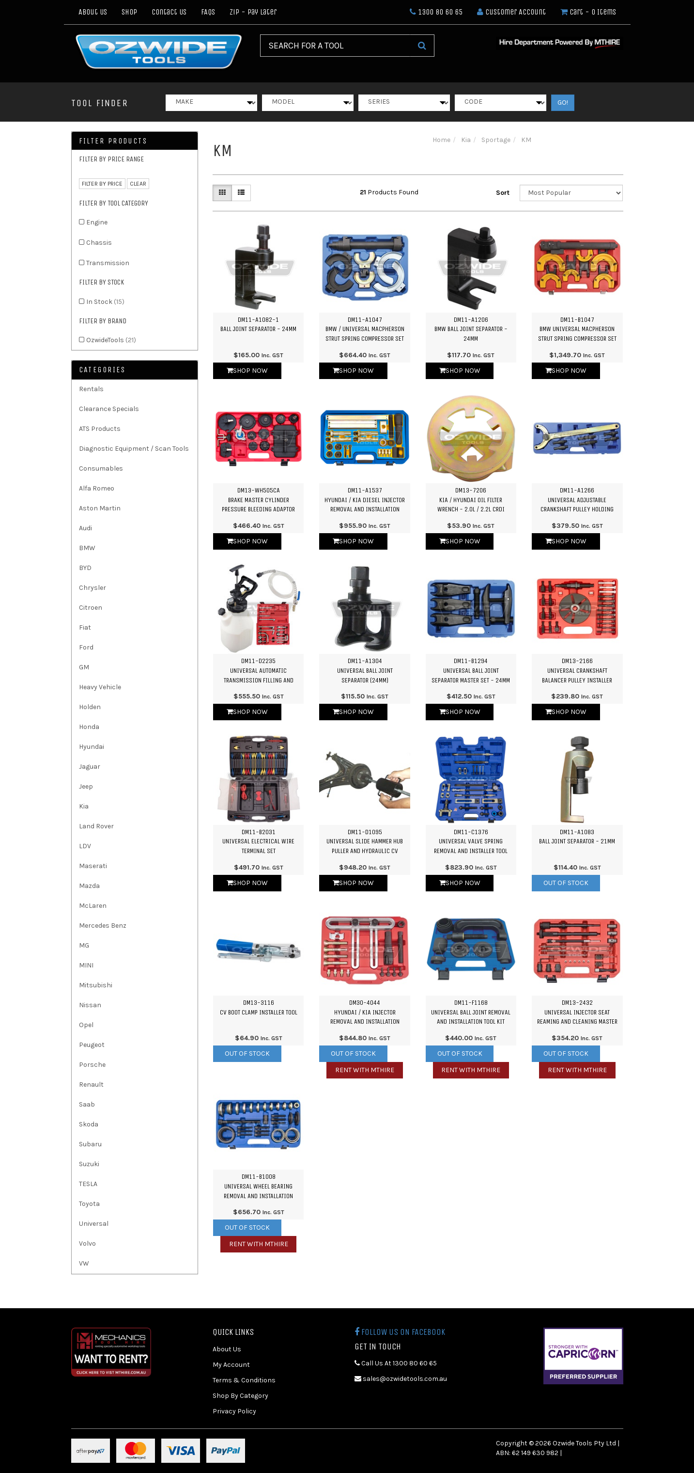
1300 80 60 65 (436, 11)
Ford (86, 647)
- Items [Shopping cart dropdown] (588, 11)
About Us (92, 11)
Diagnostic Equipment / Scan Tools (134, 448)
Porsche (92, 1065)
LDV (85, 846)
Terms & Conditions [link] (244, 1380)
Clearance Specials (109, 409)
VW (84, 1263)
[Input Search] (335, 45)
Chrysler (92, 588)
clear (138, 183)
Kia (84, 806)
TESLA (88, 1184)
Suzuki (89, 1164)
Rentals (91, 389)
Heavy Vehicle (100, 687)
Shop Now (247, 370)
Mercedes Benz (102, 925)
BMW (87, 548)
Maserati (93, 866)
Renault (91, 1084)
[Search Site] (422, 45)
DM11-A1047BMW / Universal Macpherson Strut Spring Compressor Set (364, 329)
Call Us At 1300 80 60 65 (396, 1363)
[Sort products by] (571, 193)
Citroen (90, 607)
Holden (90, 707)
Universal (93, 1224)
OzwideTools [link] (111, 340)
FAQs (208, 11)
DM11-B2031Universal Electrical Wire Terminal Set (258, 841)
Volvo (87, 1243)
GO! (562, 102)
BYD (85, 568)
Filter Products (113, 141)
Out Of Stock (565, 883)
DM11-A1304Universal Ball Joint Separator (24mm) (365, 670)
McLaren (93, 906)
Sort (502, 193)
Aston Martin (100, 508)
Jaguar (89, 766)
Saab (87, 1104)
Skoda (88, 1124)
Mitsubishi (95, 985)
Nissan (90, 1005)
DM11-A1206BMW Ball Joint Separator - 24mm (471, 329)
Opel (86, 1025)
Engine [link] (97, 222)
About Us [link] (227, 1349)
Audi (85, 528)
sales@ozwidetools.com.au (401, 1379)
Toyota (89, 1204)
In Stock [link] (105, 302)
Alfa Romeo (96, 488)
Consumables (101, 468)
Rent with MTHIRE (364, 1070)
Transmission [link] (107, 263)
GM (84, 667)
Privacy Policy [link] (234, 1411)
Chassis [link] (99, 242)
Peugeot (92, 1045)
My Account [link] (231, 1365)
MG (84, 945)
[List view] (241, 193)
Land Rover (96, 826)
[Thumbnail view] (222, 193)
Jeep (86, 786)
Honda (89, 727)
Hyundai (91, 747)
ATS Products (100, 429)
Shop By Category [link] (240, 1396)
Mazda (89, 886)
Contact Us (169, 11)
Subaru (90, 1144)
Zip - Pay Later (253, 11)
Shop (129, 11)
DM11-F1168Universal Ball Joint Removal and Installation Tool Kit (470, 1012)
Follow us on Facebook (400, 1332)
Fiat (85, 627)
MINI (86, 965)
